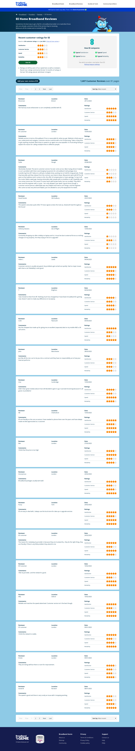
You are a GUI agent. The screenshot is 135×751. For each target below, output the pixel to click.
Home (16, 14)
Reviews (39, 14)
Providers (32, 14)
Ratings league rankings (92, 64)
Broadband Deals (58, 4)
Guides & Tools (93, 4)
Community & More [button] (110, 4)
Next (44, 89)
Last (50, 89)
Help (103, 740)
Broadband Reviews (76, 4)
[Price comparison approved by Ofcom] (40, 739)
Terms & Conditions (86, 738)
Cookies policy (85, 743)
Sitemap (61, 740)
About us (62, 738)
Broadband (22, 14)
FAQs (103, 743)
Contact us (105, 738)
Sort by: (95, 89)
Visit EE (27, 62)
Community (62, 743)
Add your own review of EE (28, 81)
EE (45, 28)
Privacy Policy (84, 740)
